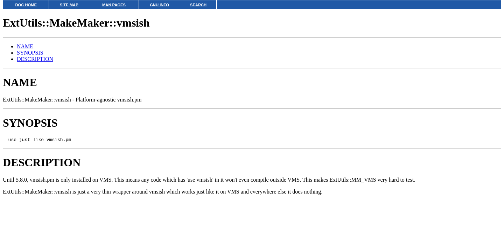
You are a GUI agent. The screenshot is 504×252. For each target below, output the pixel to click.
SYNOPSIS (30, 53)
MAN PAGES (114, 5)
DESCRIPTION (35, 59)
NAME (25, 46)
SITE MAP (69, 5)
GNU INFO (159, 5)
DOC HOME (26, 5)
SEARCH (198, 5)
